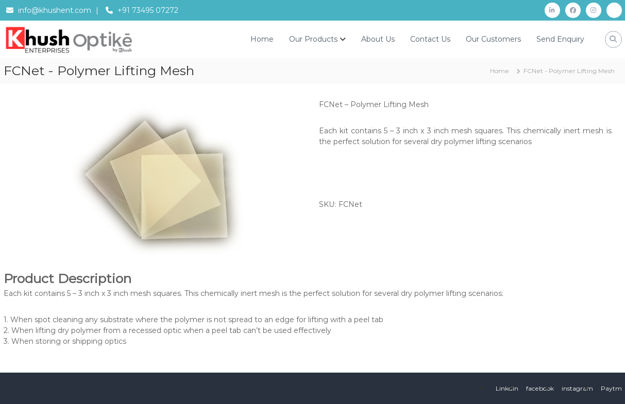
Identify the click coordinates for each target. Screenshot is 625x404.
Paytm (611, 388)
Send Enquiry (560, 39)
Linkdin (507, 388)
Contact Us (430, 39)
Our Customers (493, 39)
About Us (378, 39)
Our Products (313, 39)
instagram (577, 388)
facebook (540, 388)
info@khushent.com (54, 10)
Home (262, 39)
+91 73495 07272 (147, 10)
